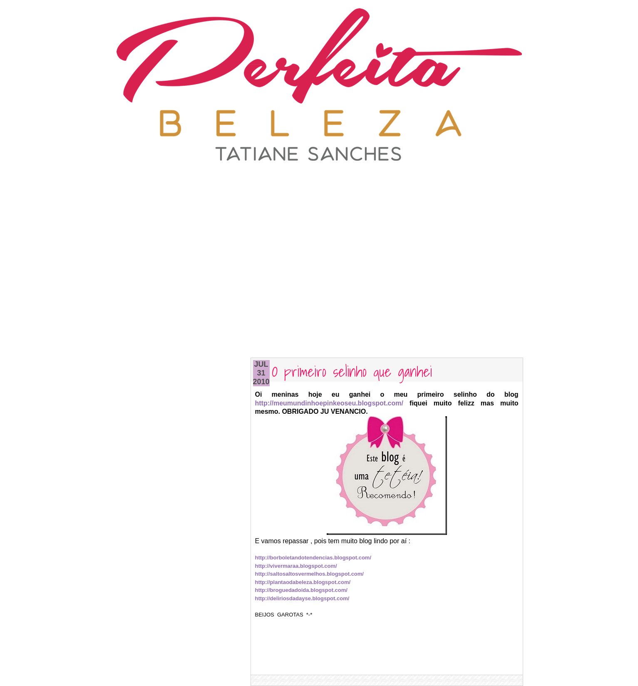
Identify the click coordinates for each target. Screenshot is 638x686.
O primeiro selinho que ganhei (352, 371)
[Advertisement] (319, 181)
